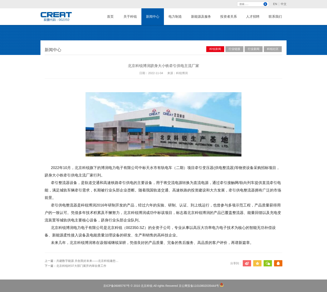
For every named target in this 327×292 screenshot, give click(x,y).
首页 (110, 16)
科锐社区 (273, 49)
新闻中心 (152, 20)
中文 (284, 4)
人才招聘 (252, 20)
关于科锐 (130, 20)
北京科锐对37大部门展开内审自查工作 (81, 265)
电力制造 (175, 20)
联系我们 (275, 20)
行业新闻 (253, 49)
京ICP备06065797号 (116, 285)
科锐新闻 (215, 49)
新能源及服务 (201, 20)
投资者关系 (228, 16)
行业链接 (234, 49)
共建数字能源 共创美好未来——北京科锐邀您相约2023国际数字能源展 (87, 260)
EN (275, 4)
